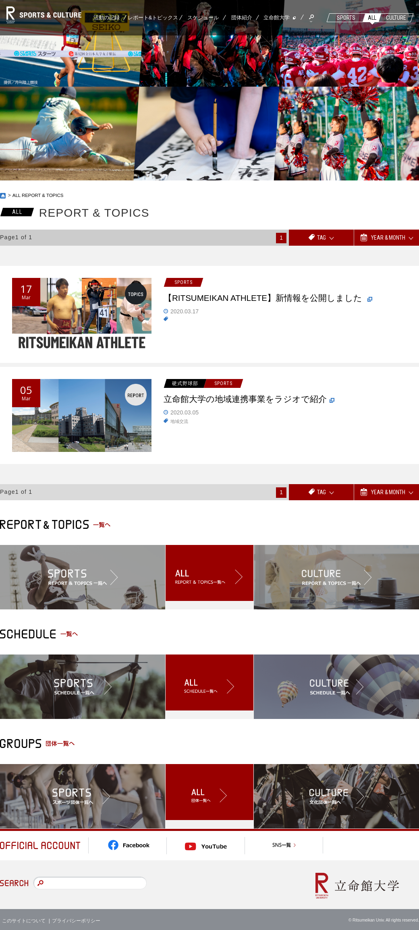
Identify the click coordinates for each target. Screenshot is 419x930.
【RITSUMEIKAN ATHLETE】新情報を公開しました (275, 299)
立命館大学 (276, 17)
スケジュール (203, 17)
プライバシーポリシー (76, 917)
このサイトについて (24, 917)
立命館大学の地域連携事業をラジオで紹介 (254, 400)
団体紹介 (241, 17)
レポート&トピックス (153, 17)
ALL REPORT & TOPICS (39, 195)
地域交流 (180, 422)
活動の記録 (106, 17)
